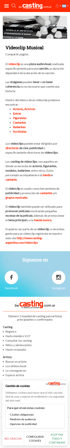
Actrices (29, 109)
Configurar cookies (35, 438)
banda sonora (42, 220)
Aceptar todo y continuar (57, 438)
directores (12, 148)
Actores (18, 109)
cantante (11, 179)
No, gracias (13, 438)
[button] (58, 6)
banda (47, 175)
